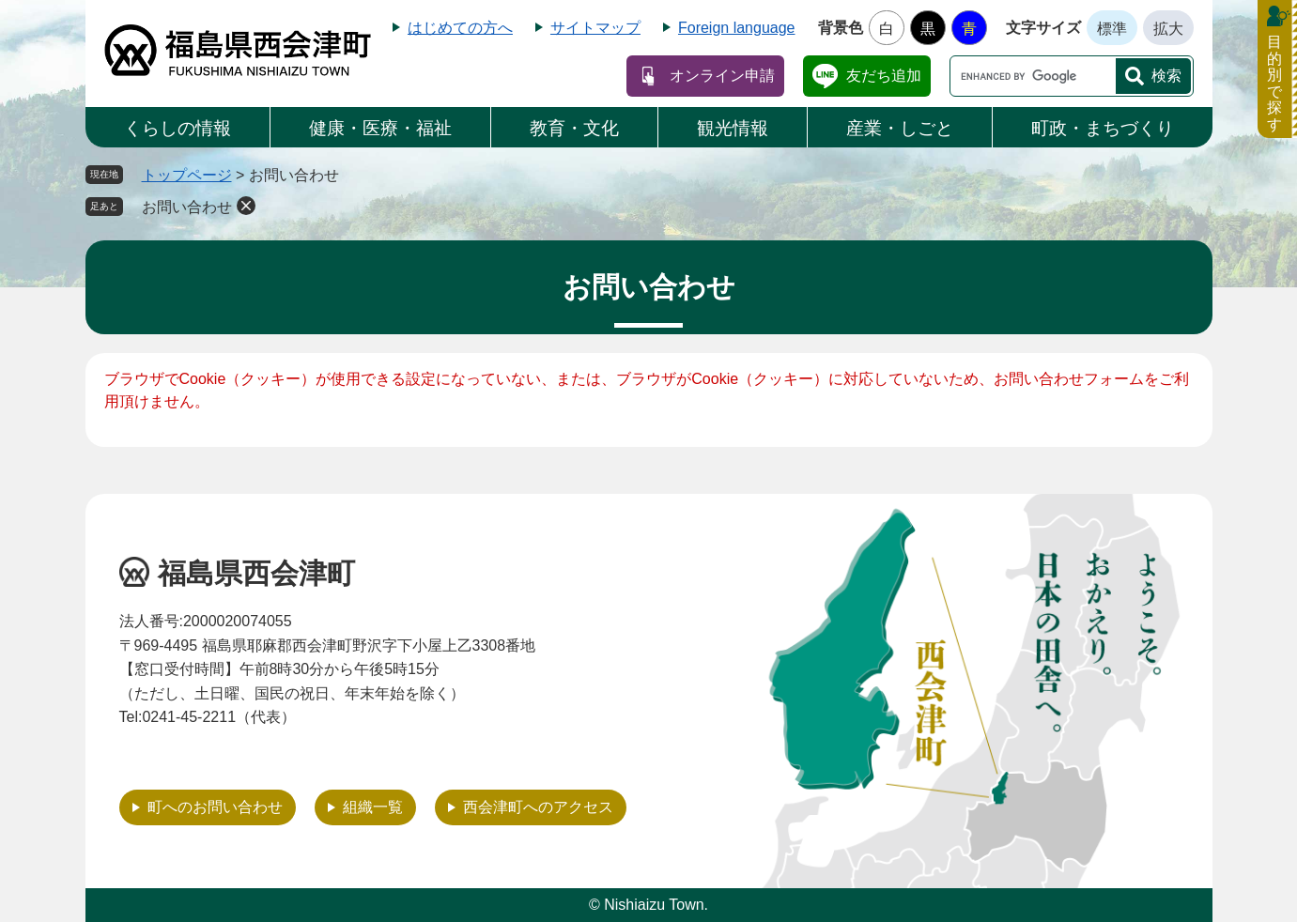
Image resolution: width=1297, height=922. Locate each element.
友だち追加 (883, 76)
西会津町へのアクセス (538, 807)
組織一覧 (373, 807)
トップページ (187, 175)
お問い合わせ (187, 207)
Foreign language (736, 28)
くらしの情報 (177, 128)
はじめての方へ (460, 28)
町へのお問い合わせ (215, 807)
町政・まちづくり (1102, 128)
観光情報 (732, 128)
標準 (1112, 29)
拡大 (1168, 29)
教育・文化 (574, 128)
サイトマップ (595, 28)
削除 (246, 205)
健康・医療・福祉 (380, 128)
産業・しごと (899, 128)
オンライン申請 (722, 76)
